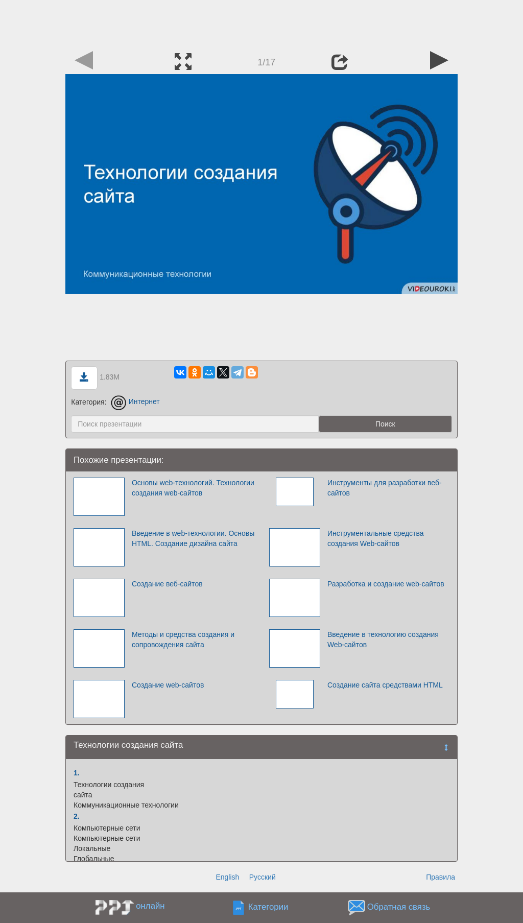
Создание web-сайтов (168, 685)
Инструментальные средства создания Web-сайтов (375, 538)
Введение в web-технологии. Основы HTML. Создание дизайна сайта (193, 538)
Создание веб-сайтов (167, 584)
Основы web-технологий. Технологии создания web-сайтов (193, 488)
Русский (262, 877)
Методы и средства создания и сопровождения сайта (183, 639)
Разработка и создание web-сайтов (385, 584)
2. (77, 816)
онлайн (150, 906)
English (227, 877)
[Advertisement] (261, 23)
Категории (268, 907)
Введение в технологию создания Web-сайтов (383, 639)
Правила (440, 877)
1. (77, 773)
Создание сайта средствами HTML (385, 685)
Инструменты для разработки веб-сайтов (384, 488)
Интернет (135, 401)
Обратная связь (399, 907)
